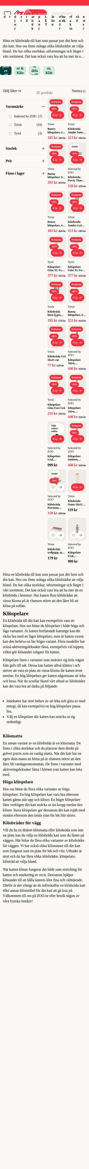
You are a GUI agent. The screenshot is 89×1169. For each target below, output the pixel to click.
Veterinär (60, 16)
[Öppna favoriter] (7, 14)
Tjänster (84, 16)
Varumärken (53, 14)
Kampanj (39, 16)
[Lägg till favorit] (53, 487)
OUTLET (46, 14)
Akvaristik (32, 16)
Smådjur (15, 16)
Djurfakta (71, 16)
